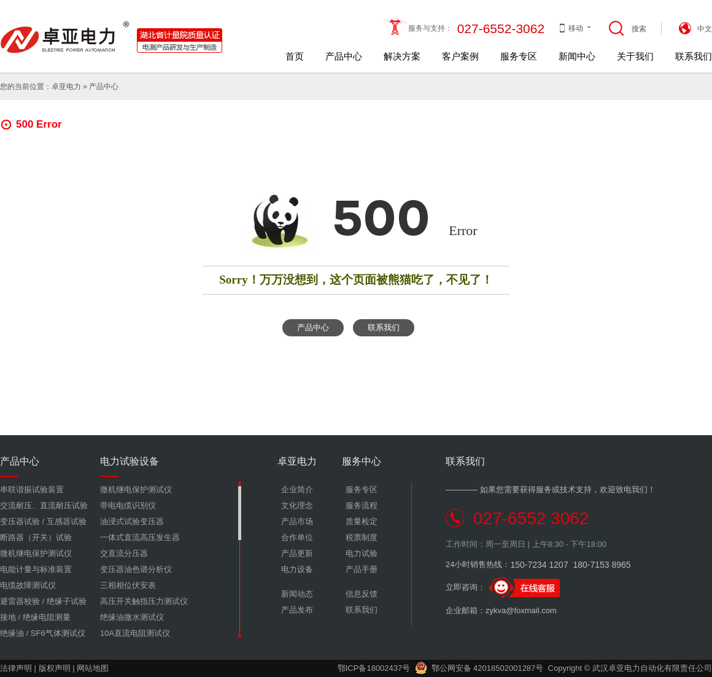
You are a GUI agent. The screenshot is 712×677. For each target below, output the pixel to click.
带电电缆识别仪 (128, 505)
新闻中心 (577, 56)
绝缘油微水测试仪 (132, 617)
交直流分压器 (124, 553)
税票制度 (361, 537)
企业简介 (297, 489)
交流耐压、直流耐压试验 (44, 505)
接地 (8, 617)
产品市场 (297, 521)
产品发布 (297, 609)
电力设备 (297, 569)
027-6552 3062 (531, 518)
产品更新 (297, 553)
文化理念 (297, 505)
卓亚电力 (66, 86)
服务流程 (361, 505)
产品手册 (361, 569)
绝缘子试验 (67, 601)
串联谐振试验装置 (32, 489)
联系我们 (693, 56)
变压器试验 (20, 521)
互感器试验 (67, 521)
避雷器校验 (20, 601)
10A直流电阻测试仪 (135, 633)
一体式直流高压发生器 (140, 537)
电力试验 (361, 553)
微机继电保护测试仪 (36, 553)
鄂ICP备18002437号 (374, 668)
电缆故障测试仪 (28, 585)
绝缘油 (12, 633)
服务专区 (518, 56)
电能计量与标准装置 (36, 569)
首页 (294, 56)
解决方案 (402, 56)
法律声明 (16, 668)
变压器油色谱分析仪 (136, 569)
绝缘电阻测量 (47, 617)
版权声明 (55, 668)
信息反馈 (361, 593)
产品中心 (343, 56)
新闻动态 (297, 593)
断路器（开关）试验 (36, 537)
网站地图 (93, 668)
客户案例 (460, 56)
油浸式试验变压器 (132, 521)
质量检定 (361, 521)
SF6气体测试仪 (58, 633)
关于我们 (635, 56)
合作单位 (297, 537)
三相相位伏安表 (128, 585)
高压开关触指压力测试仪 (144, 601)
